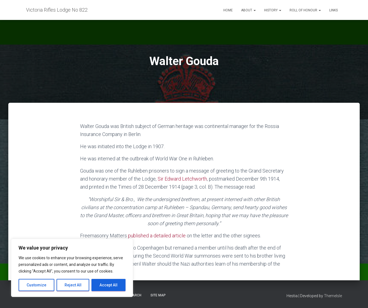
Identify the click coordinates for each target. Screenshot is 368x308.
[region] (72, 268)
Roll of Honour (305, 10)
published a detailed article (157, 235)
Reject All (73, 285)
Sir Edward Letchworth (182, 179)
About (248, 10)
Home (228, 10)
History (272, 10)
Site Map (158, 295)
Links (333, 10)
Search (134, 295)
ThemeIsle (333, 296)
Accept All (108, 285)
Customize (36, 285)
